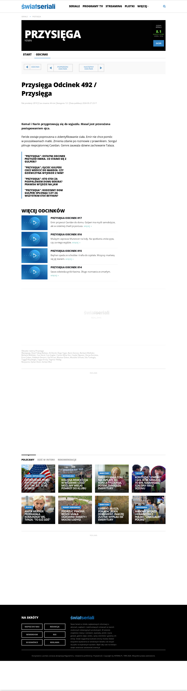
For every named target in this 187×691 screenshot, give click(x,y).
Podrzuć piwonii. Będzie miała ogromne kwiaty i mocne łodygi (73, 515)
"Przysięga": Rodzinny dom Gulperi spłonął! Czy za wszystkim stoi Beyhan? (44, 192)
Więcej (142, 6)
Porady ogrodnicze (71, 507)
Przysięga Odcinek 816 (66, 234)
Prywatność (98, 656)
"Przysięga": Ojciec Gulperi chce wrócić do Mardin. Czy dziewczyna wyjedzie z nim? (44, 170)
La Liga (139, 473)
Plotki (130, 6)
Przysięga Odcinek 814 (66, 267)
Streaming (114, 6)
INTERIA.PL (118, 656)
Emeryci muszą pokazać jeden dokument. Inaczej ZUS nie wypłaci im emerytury (111, 514)
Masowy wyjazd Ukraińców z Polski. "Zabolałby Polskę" (147, 515)
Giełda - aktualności (35, 476)
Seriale (74, 6)
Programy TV (93, 6)
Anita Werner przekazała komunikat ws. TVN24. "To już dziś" (37, 515)
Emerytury (104, 473)
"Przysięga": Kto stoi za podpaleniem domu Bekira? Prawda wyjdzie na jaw (43, 181)
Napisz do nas (32, 626)
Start (27, 54)
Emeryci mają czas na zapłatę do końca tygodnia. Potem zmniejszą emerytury (110, 483)
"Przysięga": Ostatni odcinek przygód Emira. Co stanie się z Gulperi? (45, 158)
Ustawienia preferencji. (84, 656)
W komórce (32, 642)
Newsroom (32, 634)
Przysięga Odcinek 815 (66, 251)
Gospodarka (141, 507)
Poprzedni (62, 67)
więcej (87, 226)
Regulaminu (69, 656)
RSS (54, 634)
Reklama (54, 642)
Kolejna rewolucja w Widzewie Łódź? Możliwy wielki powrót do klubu (74, 484)
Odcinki (42, 54)
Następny (89, 67)
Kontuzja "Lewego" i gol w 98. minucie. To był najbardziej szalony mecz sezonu (148, 483)
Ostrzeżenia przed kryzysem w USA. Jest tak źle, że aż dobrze (37, 484)
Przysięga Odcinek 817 (66, 218)
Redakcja (54, 626)
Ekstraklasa (68, 476)
